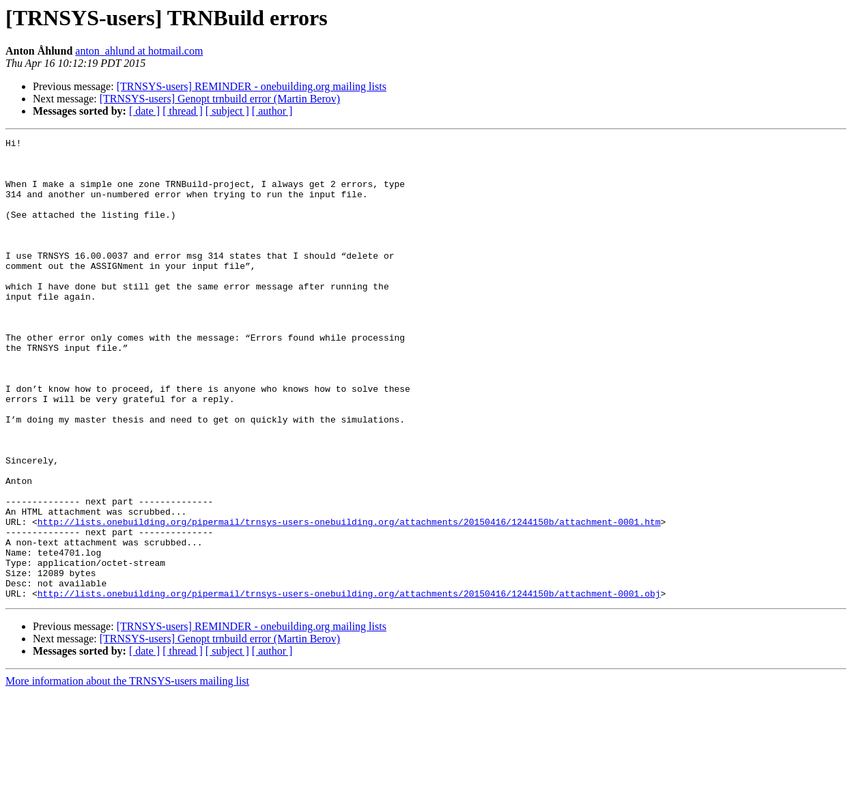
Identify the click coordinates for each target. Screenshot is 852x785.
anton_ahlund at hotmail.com (139, 51)
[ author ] (272, 111)
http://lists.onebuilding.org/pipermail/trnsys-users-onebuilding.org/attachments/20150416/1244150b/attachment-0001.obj (349, 685)
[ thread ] (182, 111)
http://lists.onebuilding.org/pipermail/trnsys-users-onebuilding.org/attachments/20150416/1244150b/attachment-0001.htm (349, 599)
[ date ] (144, 111)
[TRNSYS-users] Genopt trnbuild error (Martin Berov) (220, 98)
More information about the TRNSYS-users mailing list (127, 773)
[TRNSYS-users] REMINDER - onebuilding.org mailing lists (251, 86)
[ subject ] (227, 111)
